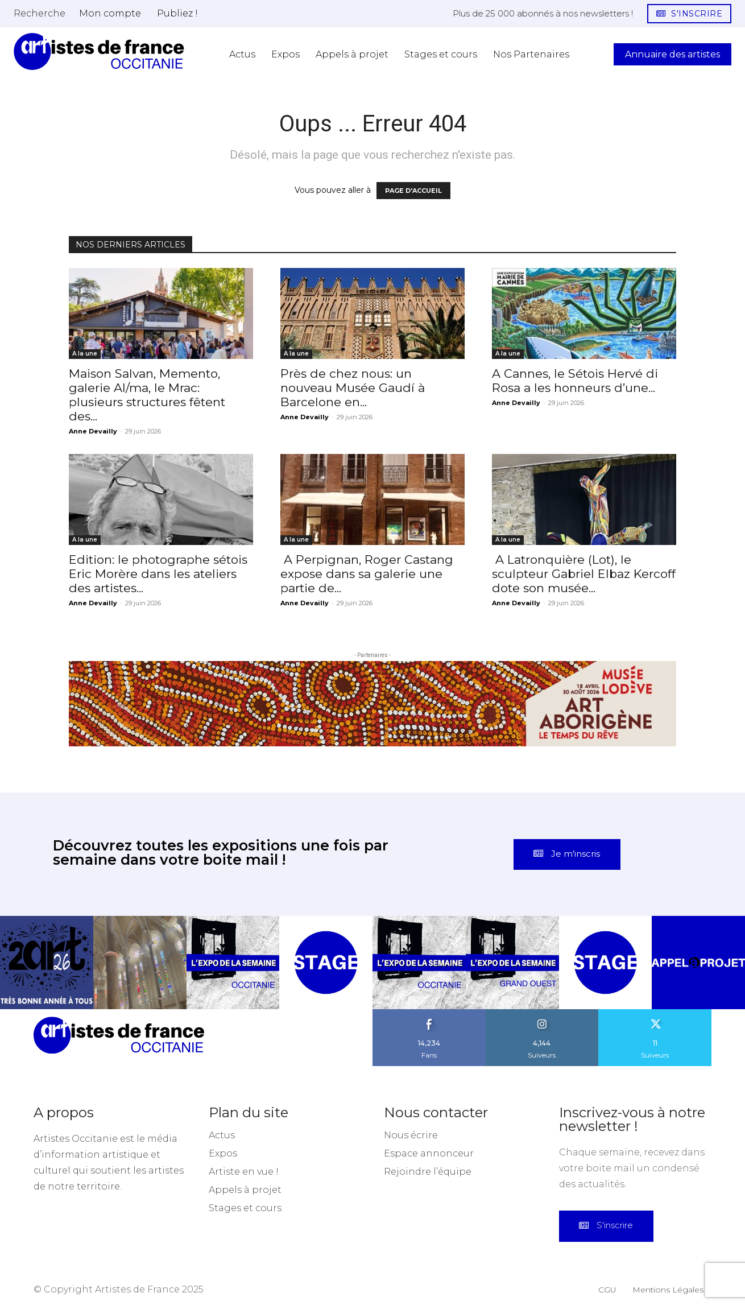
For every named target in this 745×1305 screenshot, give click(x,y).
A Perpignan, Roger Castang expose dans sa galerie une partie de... (366, 573)
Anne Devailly (93, 431)
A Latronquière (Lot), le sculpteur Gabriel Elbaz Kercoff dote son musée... (584, 573)
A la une (84, 353)
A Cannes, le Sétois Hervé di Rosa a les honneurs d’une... (575, 380)
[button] (39, 13)
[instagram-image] (46, 953)
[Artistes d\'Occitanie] (99, 51)
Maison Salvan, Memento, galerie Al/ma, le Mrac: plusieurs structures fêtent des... (147, 394)
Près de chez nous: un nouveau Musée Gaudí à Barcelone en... (352, 387)
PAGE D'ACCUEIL (413, 191)
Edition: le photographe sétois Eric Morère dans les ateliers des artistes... (158, 573)
